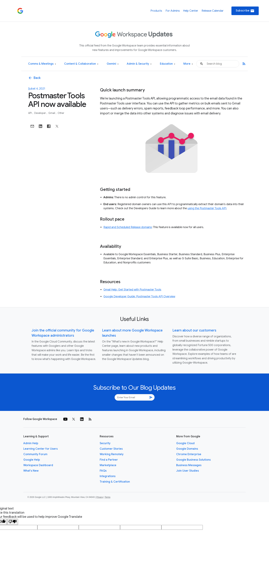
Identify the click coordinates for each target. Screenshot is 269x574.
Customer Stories (111, 449)
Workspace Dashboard (38, 465)
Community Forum (35, 454)
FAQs (103, 470)
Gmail (52, 113)
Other (61, 113)
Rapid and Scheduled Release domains (127, 227)
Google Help (31, 459)
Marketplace (108, 465)
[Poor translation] (12, 522)
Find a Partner (109, 459)
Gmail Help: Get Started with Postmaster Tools (132, 289)
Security (105, 443)
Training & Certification (115, 481)
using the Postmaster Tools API (207, 208)
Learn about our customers (194, 330)
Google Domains (187, 449)
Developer (40, 113)
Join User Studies (187, 470)
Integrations (107, 476)
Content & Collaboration (81, 64)
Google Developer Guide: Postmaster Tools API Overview (139, 296)
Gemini (113, 64)
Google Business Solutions (193, 459)
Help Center (190, 11)
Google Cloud (185, 443)
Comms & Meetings (42, 64)
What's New (31, 470)
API (30, 113)
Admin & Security (139, 64)
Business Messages (188, 465)
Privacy (99, 497)
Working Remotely (112, 454)
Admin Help (30, 443)
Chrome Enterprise (188, 454)
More (188, 64)
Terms (107, 497)
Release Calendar (213, 11)
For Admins (173, 11)
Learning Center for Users (40, 449)
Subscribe (245, 11)
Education (167, 64)
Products (156, 11)
